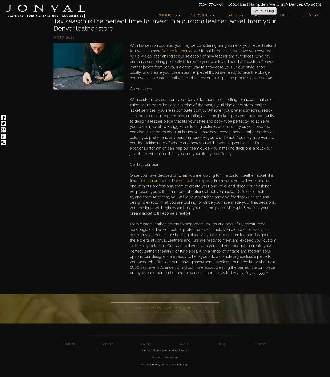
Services (202, 15)
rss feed (173, 350)
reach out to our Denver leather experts (177, 180)
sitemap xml (160, 350)
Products (167, 15)
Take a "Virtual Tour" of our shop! (165, 314)
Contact (312, 15)
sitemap (146, 350)
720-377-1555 (210, 4)
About (262, 15)
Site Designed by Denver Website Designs (165, 364)
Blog (285, 15)
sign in (184, 350)
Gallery (234, 15)
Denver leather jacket (180, 51)
